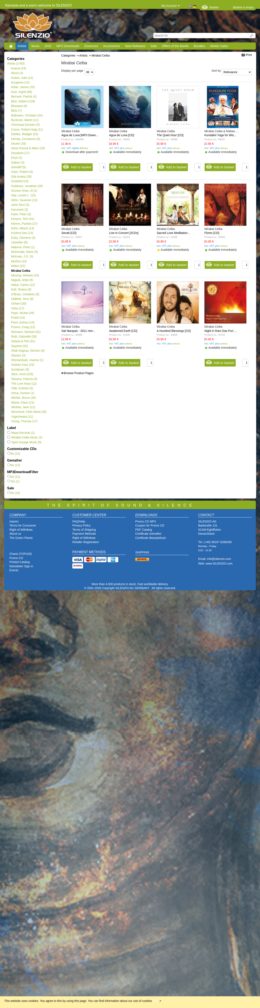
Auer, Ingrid (21, 92)
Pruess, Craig (23, 327)
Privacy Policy (81, 525)
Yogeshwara (22, 416)
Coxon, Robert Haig (27, 129)
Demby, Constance (25, 139)
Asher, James (23, 87)
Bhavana (19, 106)
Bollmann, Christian (27, 115)
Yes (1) (13, 481)
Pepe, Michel (22, 313)
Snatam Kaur (22, 364)
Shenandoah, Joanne (27, 360)
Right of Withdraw (20, 529)
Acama (18, 68)
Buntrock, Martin (25, 120)
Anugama (20, 82)
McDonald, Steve (24, 251)
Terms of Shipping (84, 529)
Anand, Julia (22, 77)
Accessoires (111, 46)
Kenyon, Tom (22, 218)
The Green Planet (21, 538)
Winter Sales (219, 46)
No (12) (13, 453)
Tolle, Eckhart (22, 388)
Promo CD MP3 (145, 521)
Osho (17, 308)
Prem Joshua (22, 322)
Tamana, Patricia (24, 379)
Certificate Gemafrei (148, 533)
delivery (83, 148)
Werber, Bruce (23, 397)
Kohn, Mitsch (22, 228)
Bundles (199, 46)
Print (249, 55)
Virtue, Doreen (22, 393)
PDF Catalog (143, 529)
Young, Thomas (24, 421)
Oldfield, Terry (22, 299)
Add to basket (77, 166)
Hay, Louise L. (23, 195)
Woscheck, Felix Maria (29, 411)
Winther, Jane (23, 407)
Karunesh (19, 209)
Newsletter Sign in (21, 566)
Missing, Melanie (25, 275)
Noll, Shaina (21, 289)
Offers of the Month (175, 46)
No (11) (13, 476)
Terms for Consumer (22, 525)
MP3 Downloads (67, 46)
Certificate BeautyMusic (150, 538)
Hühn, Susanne (24, 200)
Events (13, 570)
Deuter (18, 143)
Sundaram (20, 369)
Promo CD (16, 558)
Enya (16, 157)
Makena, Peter (23, 247)
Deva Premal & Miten (28, 148)
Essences (91, 46)
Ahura (17, 73)
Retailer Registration (85, 542)
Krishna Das (22, 233)
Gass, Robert (22, 171)
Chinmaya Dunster (25, 124)
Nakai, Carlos (23, 284)
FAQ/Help (78, 521)
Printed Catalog (19, 562)
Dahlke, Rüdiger (24, 134)
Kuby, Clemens (23, 237)
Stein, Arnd (22, 374)
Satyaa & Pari (23, 341)
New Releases (135, 46)
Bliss (16, 110)
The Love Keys (24, 383)
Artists (22, 46)
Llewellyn (19, 242)
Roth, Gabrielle (24, 336)
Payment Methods (84, 533)
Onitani (18, 303)
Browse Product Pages (79, 373)
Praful (18, 317)
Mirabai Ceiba (20, 270)
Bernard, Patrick (23, 96)
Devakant (20, 153)
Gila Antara (21, 176)
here (156, 1001)
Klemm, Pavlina (24, 223)
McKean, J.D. (22, 256)
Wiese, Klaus (22, 402)
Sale (154, 46)
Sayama (19, 346)
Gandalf (18, 167)
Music (35, 46)
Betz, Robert (23, 101)
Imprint (13, 521)
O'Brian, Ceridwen (25, 294)
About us (15, 533)
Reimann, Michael (26, 332)
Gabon (17, 162)
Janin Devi (20, 204)
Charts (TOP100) (20, 553)
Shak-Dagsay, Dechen (28, 350)
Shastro (18, 355)
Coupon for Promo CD (149, 525)
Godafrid (19, 181)
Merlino (19, 261)
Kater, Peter (21, 214)
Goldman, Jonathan (27, 186)
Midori (18, 266)
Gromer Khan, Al (24, 190)
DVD (48, 46)
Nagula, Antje (22, 280)
